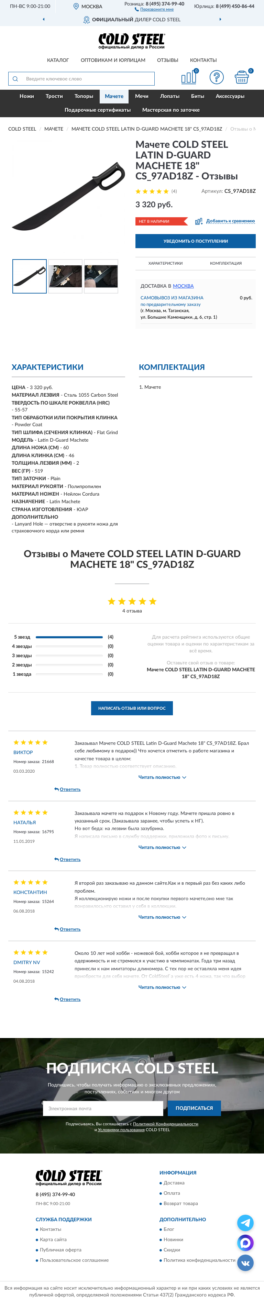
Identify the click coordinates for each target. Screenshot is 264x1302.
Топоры (84, 96)
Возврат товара (181, 1203)
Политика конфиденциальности (199, 1260)
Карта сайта (53, 1239)
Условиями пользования (121, 1130)
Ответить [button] (67, 789)
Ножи (27, 96)
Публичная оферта (60, 1250)
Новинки (173, 1239)
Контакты (203, 60)
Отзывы (167, 60)
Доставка (174, 1183)
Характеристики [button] (165, 263)
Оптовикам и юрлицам (113, 60)
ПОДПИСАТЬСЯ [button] (194, 1108)
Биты (197, 96)
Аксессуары (230, 96)
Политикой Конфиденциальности (165, 1124)
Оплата (172, 1193)
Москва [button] (183, 286)
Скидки (172, 1250)
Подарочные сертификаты (98, 110)
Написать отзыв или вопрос (132, 708)
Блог (169, 1229)
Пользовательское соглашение (74, 1260)
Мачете (114, 96)
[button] (154, 9)
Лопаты (169, 96)
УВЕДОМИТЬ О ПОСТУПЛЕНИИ (196, 241)
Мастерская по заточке (171, 110)
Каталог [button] (58, 60)
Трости (54, 96)
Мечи (141, 96)
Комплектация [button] (226, 263)
